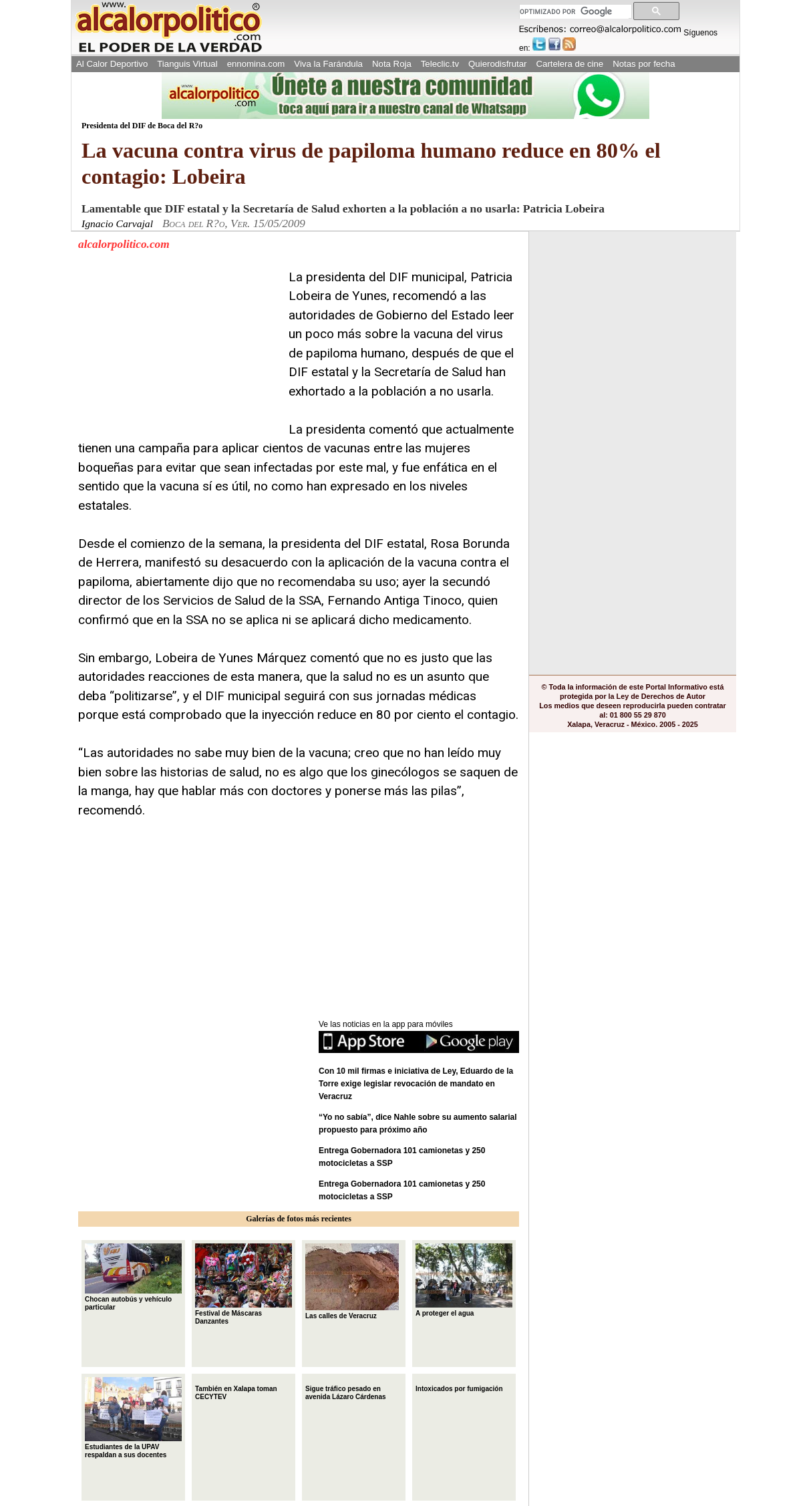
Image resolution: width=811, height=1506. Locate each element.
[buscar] (574, 12)
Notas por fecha (644, 64)
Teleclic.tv (440, 64)
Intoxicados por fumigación (459, 1387)
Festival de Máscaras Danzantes (243, 1284)
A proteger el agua (464, 1280)
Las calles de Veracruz (352, 1281)
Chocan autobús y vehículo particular (133, 1277)
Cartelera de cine (570, 64)
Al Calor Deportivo (112, 64)
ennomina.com (256, 64)
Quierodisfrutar (497, 64)
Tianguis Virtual (187, 64)
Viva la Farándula (328, 64)
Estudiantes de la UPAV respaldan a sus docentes (133, 1418)
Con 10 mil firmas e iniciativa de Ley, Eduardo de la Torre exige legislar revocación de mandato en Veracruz (416, 1083)
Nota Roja (392, 64)
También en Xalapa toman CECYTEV (236, 1391)
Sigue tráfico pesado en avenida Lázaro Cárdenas (345, 1391)
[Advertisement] (178, 351)
